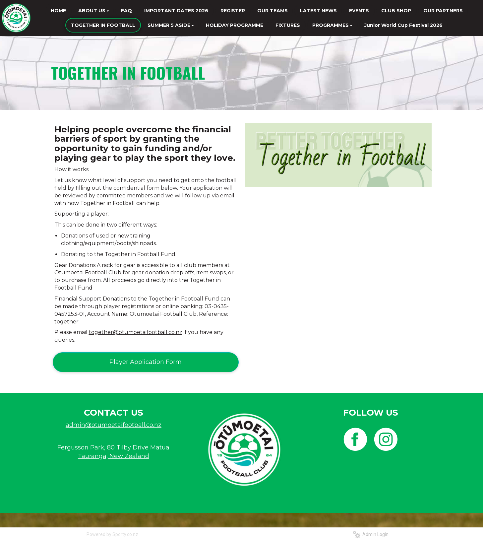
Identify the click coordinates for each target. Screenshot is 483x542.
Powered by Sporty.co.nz (112, 534)
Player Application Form (145, 362)
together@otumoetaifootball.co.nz (135, 332)
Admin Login (371, 534)
